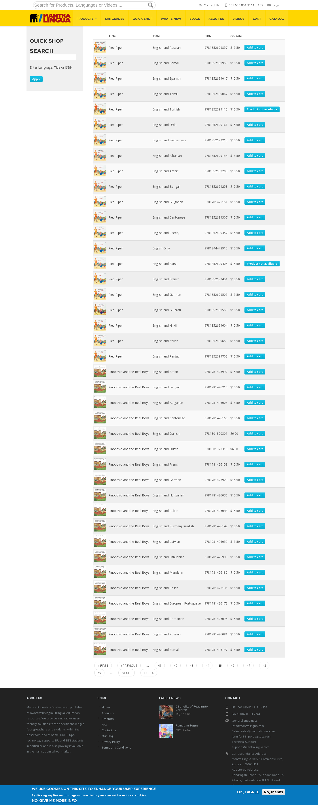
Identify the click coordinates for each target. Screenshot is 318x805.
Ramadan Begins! (187, 725)
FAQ (104, 724)
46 (232, 665)
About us (108, 713)
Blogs (194, 19)
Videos (238, 19)
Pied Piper (115, 47)
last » (149, 673)
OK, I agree (248, 792)
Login (276, 5)
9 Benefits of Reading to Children (192, 708)
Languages (114, 19)
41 (159, 665)
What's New (171, 19)
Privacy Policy (111, 742)
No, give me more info (54, 801)
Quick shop (142, 19)
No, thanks (273, 792)
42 (175, 665)
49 (99, 673)
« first (103, 665)
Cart (257, 19)
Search (41, 51)
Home (106, 707)
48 (264, 665)
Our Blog (107, 736)
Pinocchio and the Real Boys (128, 372)
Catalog (276, 19)
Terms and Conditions (116, 747)
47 (248, 665)
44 (207, 665)
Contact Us (212, 5)
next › (126, 673)
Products (86, 19)
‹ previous (129, 665)
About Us (216, 19)
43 (191, 665)
